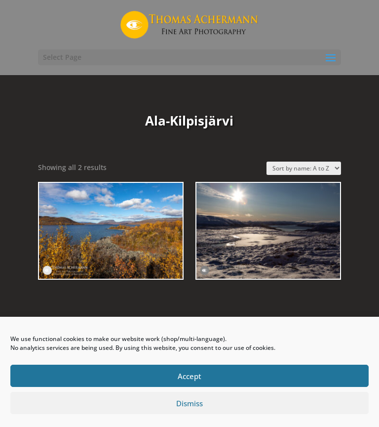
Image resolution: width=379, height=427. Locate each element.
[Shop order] (303, 168)
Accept (189, 376)
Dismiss (189, 403)
